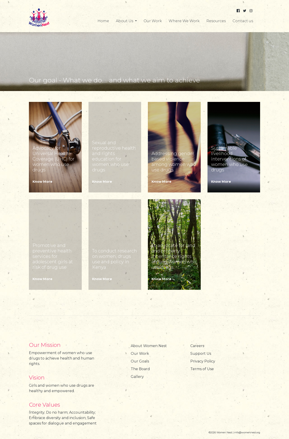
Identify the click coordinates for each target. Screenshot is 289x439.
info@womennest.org (247, 432)
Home (103, 21)
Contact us (243, 21)
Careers (197, 346)
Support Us (200, 353)
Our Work (153, 21)
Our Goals (140, 361)
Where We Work (184, 21)
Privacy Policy (202, 361)
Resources (216, 21)
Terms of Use (202, 369)
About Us (125, 21)
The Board (140, 369)
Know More (42, 182)
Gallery (137, 376)
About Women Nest (149, 346)
